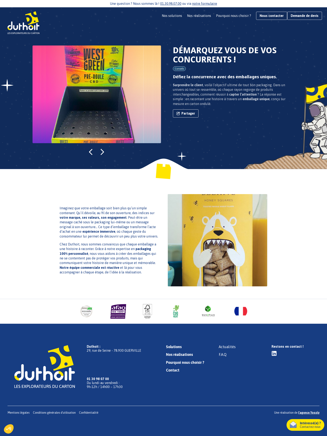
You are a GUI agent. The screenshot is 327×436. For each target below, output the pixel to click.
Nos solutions (172, 16)
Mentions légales (19, 412)
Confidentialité (88, 412)
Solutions (174, 347)
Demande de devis (304, 16)
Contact (172, 370)
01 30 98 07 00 (98, 379)
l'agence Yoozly (308, 412)
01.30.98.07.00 (170, 3)
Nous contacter (272, 16)
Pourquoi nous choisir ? (233, 16)
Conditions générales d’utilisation (54, 412)
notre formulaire (204, 3)
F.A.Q (222, 354)
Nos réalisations (199, 16)
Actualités (227, 347)
